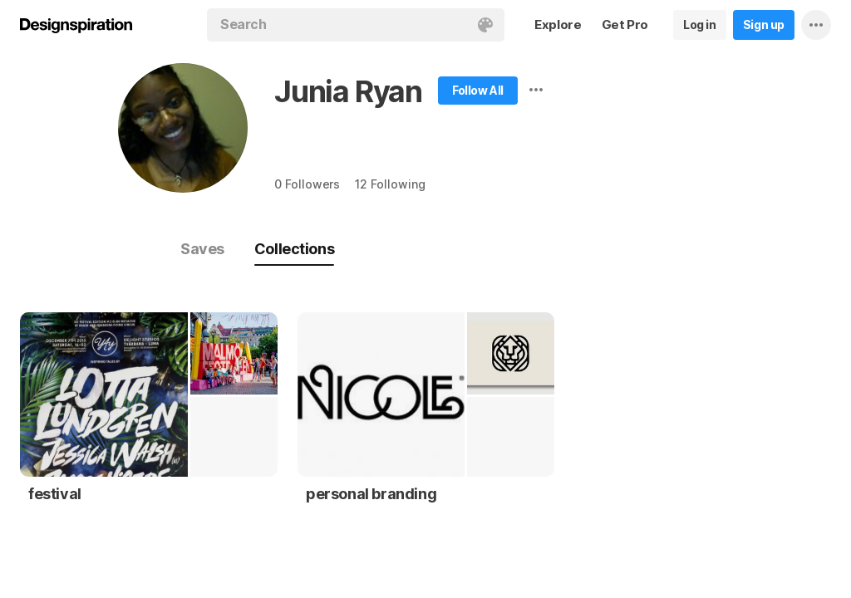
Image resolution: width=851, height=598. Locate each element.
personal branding (371, 493)
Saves (202, 248)
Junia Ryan (348, 91)
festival (54, 493)
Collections (294, 248)
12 (390, 184)
